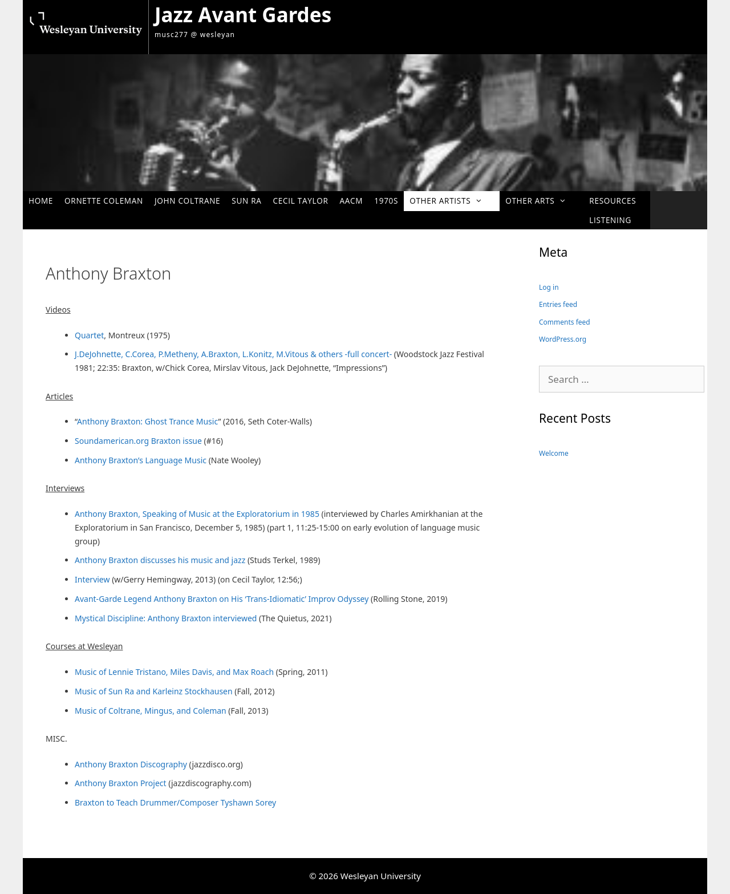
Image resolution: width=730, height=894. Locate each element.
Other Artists (451, 200)
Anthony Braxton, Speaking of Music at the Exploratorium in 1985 (197, 513)
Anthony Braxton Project (121, 783)
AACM (351, 200)
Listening (610, 220)
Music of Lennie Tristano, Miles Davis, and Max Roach (174, 671)
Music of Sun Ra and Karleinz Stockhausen (154, 691)
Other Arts (541, 200)
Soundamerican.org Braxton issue (138, 440)
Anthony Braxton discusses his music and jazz (160, 560)
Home (41, 200)
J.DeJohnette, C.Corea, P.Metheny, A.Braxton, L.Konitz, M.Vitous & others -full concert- (234, 354)
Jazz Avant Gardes (243, 14)
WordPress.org (562, 339)
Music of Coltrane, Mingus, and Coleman (150, 710)
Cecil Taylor (300, 200)
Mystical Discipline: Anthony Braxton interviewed (166, 618)
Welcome (554, 453)
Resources (612, 200)
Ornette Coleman (103, 200)
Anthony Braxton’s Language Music (142, 460)
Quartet (89, 335)
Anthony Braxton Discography (131, 764)
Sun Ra (246, 200)
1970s (386, 200)
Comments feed (564, 322)
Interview (93, 579)
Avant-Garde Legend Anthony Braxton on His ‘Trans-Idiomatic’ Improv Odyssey (221, 598)
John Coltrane (187, 200)
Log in (549, 287)
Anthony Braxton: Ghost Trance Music (147, 421)
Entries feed (558, 304)
